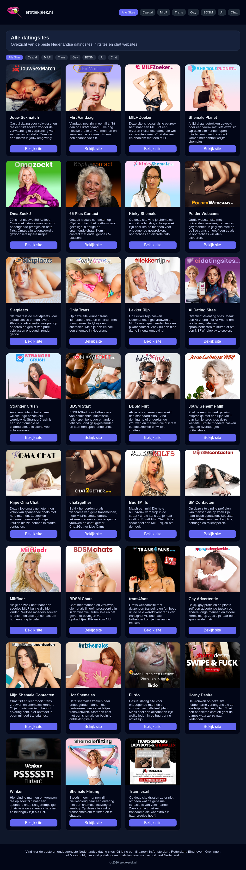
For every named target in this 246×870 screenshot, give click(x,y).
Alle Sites (128, 12)
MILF (163, 12)
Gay (193, 12)
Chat (234, 12)
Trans (179, 12)
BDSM (208, 12)
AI (221, 12)
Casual (147, 12)
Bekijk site (33, 149)
